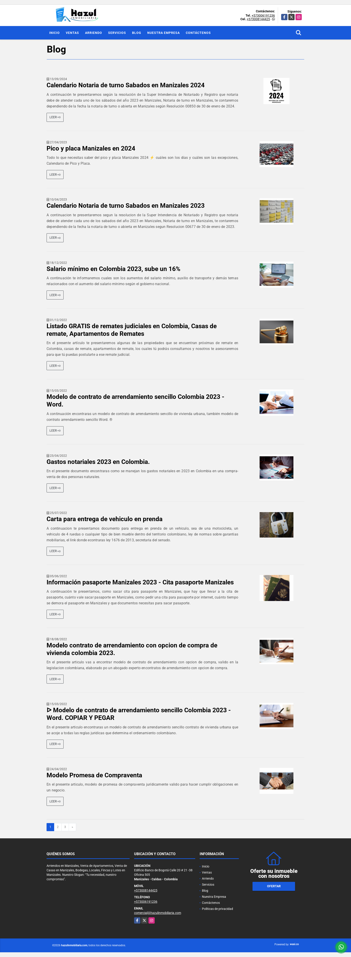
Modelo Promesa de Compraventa (94, 775)
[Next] (72, 827)
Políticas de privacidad (217, 909)
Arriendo (93, 33)
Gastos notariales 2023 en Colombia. (98, 461)
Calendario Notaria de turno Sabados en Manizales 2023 (126, 205)
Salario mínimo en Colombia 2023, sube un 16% (113, 269)
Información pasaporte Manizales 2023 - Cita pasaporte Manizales (140, 582)
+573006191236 (263, 15)
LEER (55, 117)
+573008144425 (258, 19)
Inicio (54, 33)
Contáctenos (198, 33)
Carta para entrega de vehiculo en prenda (105, 519)
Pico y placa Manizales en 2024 (91, 148)
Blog (136, 33)
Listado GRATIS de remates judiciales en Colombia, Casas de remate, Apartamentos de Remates (132, 329)
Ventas (72, 33)
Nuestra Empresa (163, 33)
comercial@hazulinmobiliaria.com (157, 913)
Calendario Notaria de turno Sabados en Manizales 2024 (126, 85)
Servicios (117, 33)
